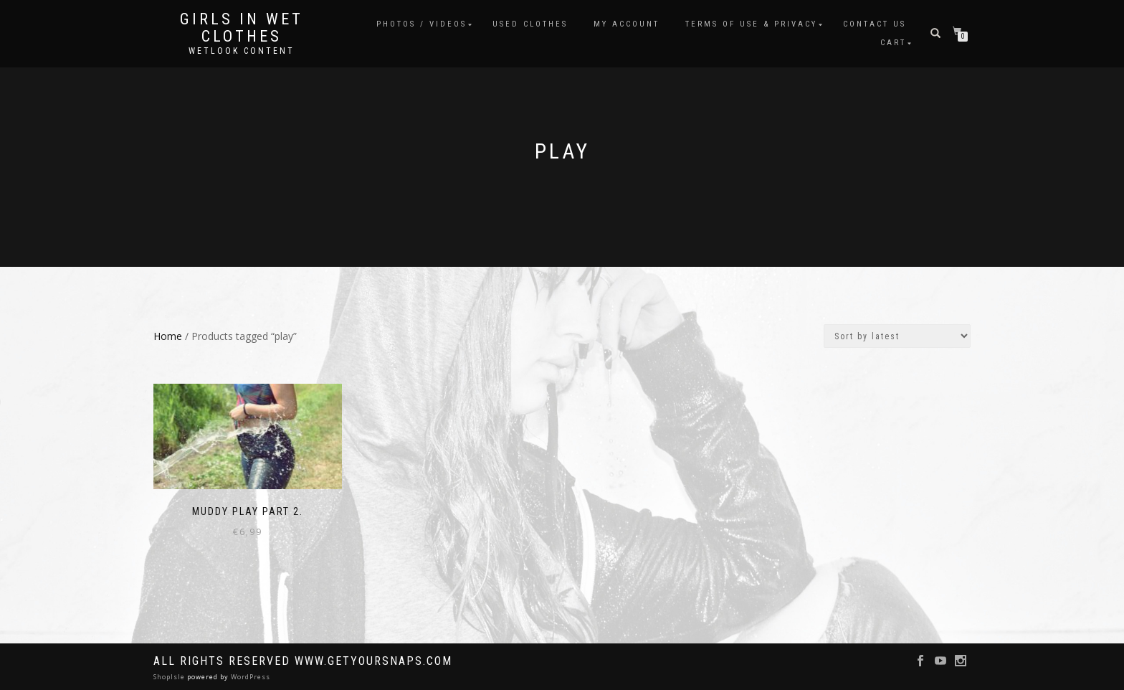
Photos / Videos (421, 24)
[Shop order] (897, 336)
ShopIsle (170, 676)
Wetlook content (242, 51)
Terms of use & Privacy (751, 24)
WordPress (249, 676)
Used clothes (530, 24)
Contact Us (874, 24)
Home (167, 336)
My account (626, 24)
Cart (893, 42)
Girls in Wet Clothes (241, 28)
